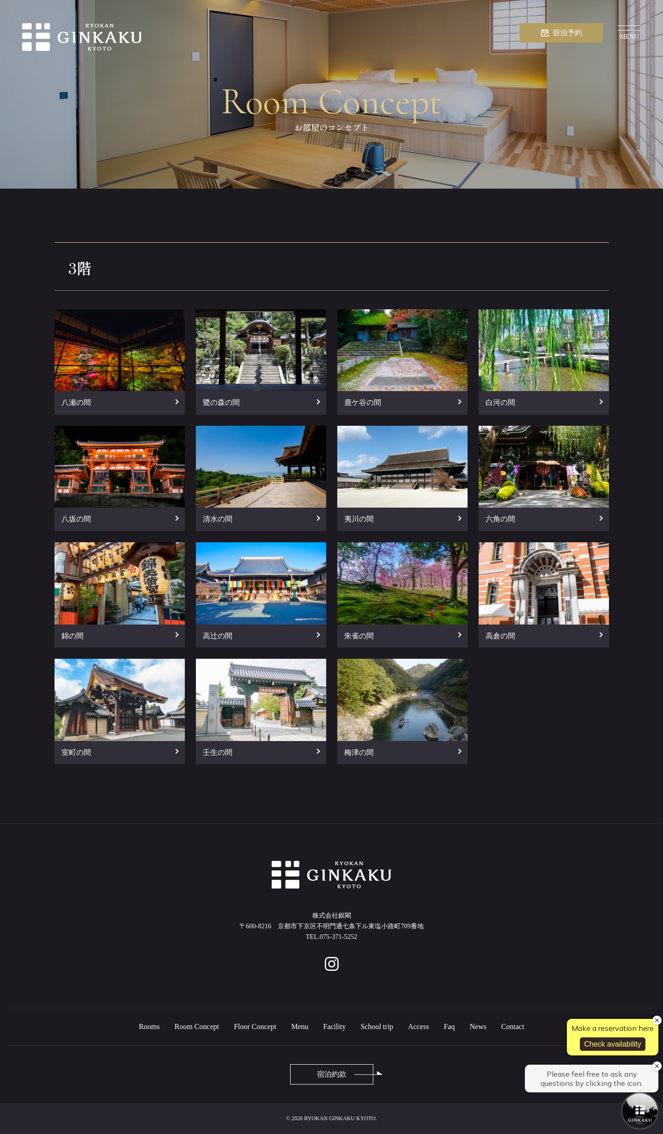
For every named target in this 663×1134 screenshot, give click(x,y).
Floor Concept (255, 1026)
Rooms (149, 1026)
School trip (376, 1026)
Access (418, 1026)
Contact (512, 1026)
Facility (334, 1026)
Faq (449, 1026)
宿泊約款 (332, 1074)
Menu (299, 1026)
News (477, 1026)
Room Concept (197, 1026)
